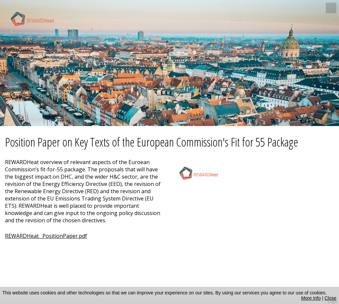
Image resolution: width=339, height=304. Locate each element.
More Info (311, 298)
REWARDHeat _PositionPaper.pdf (46, 235)
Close (330, 298)
